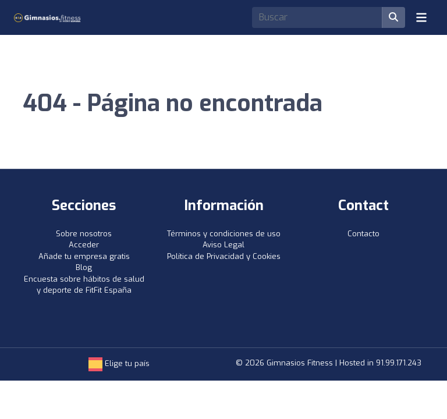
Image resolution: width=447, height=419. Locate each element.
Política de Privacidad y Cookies (224, 256)
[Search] (317, 17)
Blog (84, 267)
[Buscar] (393, 17)
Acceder (84, 245)
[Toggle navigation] (421, 17)
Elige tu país (119, 363)
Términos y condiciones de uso (224, 234)
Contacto (363, 234)
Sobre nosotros (84, 234)
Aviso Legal (223, 245)
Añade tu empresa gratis (84, 256)
